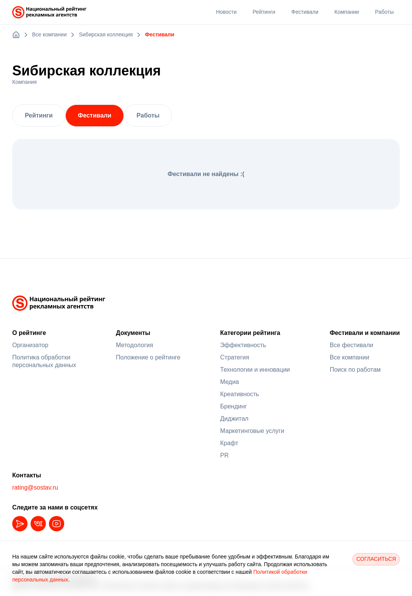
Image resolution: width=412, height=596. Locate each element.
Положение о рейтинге (148, 357)
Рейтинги (39, 115)
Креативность (239, 394)
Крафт (229, 443)
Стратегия (234, 357)
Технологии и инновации (255, 369)
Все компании (349, 357)
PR (224, 455)
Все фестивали (351, 345)
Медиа (229, 382)
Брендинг (233, 406)
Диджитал (234, 418)
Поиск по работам (355, 369)
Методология (134, 345)
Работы (147, 115)
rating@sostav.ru (35, 487)
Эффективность (243, 345)
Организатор (30, 345)
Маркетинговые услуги (252, 431)
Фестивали (94, 115)
